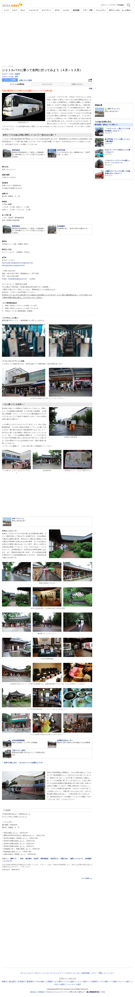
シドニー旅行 (81, 981)
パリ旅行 (113, 981)
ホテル (57, 10)
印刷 (90, 89)
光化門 (17, 74)
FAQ (103, 992)
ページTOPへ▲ (86, 878)
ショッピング (33, 10)
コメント (47, 84)
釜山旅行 (12, 981)
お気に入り (77, 84)
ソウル (11, 74)
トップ (6, 10)
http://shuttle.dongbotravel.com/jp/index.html (17, 263)
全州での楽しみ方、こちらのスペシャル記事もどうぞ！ (24, 763)
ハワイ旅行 (104, 981)
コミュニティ (100, 10)
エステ (59, 992)
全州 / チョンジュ (112, 109)
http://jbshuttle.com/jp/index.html (13, 265)
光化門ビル (54, 859)
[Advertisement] (67, 32)
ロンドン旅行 (124, 981)
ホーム (23, 973)
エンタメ (66, 10)
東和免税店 (44, 859)
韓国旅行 (3, 981)
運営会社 (33, 992)
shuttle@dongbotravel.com (17, 279)
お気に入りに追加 (25, 80)
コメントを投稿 (9, 80)
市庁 (16, 77)
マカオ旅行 (40, 981)
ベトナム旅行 (69, 981)
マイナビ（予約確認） (117, 5)
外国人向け (64, 859)
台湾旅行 (21, 981)
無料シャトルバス (76, 859)
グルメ (22, 10)
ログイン (104, 5)
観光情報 (76, 10)
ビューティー (46, 10)
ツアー (65, 992)
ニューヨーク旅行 (73, 984)
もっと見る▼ (126, 10)
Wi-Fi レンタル (114, 10)
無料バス (14, 859)
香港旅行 (30, 981)
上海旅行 (49, 981)
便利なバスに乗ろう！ (111, 125)
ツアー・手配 (87, 10)
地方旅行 (28, 859)
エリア (14, 10)
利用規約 (41, 992)
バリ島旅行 (93, 981)
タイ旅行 (58, 981)
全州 (21, 859)
